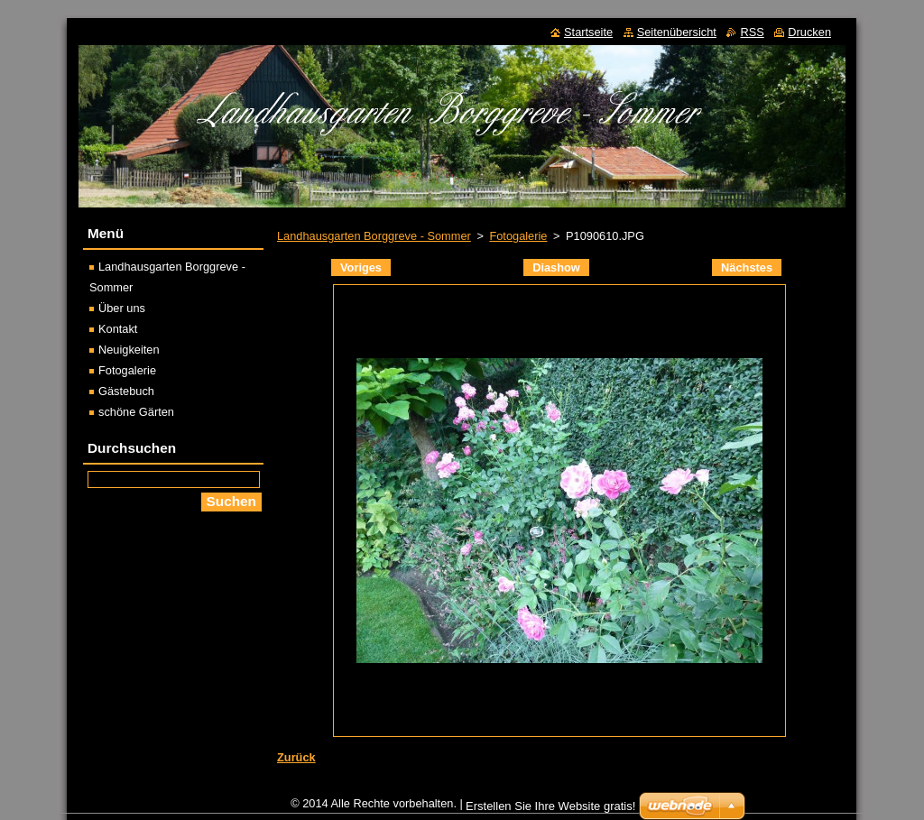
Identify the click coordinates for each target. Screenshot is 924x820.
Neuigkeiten (129, 349)
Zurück (296, 757)
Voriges (361, 267)
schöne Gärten (136, 412)
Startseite (588, 32)
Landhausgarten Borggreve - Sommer (374, 236)
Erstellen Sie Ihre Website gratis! (550, 806)
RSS (751, 32)
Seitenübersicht (676, 32)
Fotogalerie (518, 236)
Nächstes (746, 267)
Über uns (121, 308)
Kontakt (117, 329)
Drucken (809, 32)
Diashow (556, 267)
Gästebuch (126, 391)
